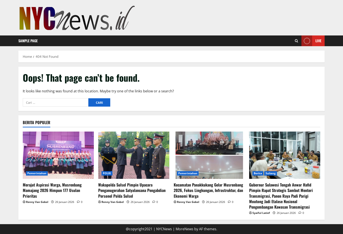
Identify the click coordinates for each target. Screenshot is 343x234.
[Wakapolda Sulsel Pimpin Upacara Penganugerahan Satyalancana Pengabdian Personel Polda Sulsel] (133, 155)
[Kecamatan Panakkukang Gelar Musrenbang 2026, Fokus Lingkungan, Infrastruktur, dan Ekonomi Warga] (209, 155)
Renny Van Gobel (37, 202)
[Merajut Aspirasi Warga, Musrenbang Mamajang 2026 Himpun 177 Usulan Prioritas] (58, 155)
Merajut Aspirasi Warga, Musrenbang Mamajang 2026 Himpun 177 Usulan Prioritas (52, 190)
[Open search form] (296, 41)
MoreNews (184, 229)
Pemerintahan (36, 173)
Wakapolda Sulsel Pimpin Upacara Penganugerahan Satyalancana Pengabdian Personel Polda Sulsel (132, 190)
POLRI (107, 173)
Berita (258, 173)
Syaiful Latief (261, 213)
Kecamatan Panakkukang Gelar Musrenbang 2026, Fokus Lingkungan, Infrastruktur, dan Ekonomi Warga (208, 190)
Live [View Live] (311, 40)
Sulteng (271, 173)
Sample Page (28, 40)
